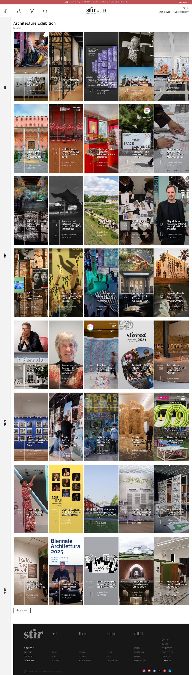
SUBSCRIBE (28, 649)
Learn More (182, 2)
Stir (14, 18)
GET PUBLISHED (29, 662)
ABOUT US (165, 641)
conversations (112, 662)
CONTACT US (166, 658)
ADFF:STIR (165, 11)
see (4, 99)
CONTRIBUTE (28, 658)
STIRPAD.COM (166, 662)
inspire (4, 428)
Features (55, 653)
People (109, 653)
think (4, 263)
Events (137, 658)
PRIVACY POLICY (167, 653)
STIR (181, 11)
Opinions (82, 653)
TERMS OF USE (167, 649)
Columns (82, 658)
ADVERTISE (28, 653)
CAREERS (165, 645)
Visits (109, 658)
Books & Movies (85, 662)
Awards (137, 649)
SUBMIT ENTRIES (140, 662)
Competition (139, 653)
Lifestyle (55, 662)
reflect (4, 593)
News (54, 658)
